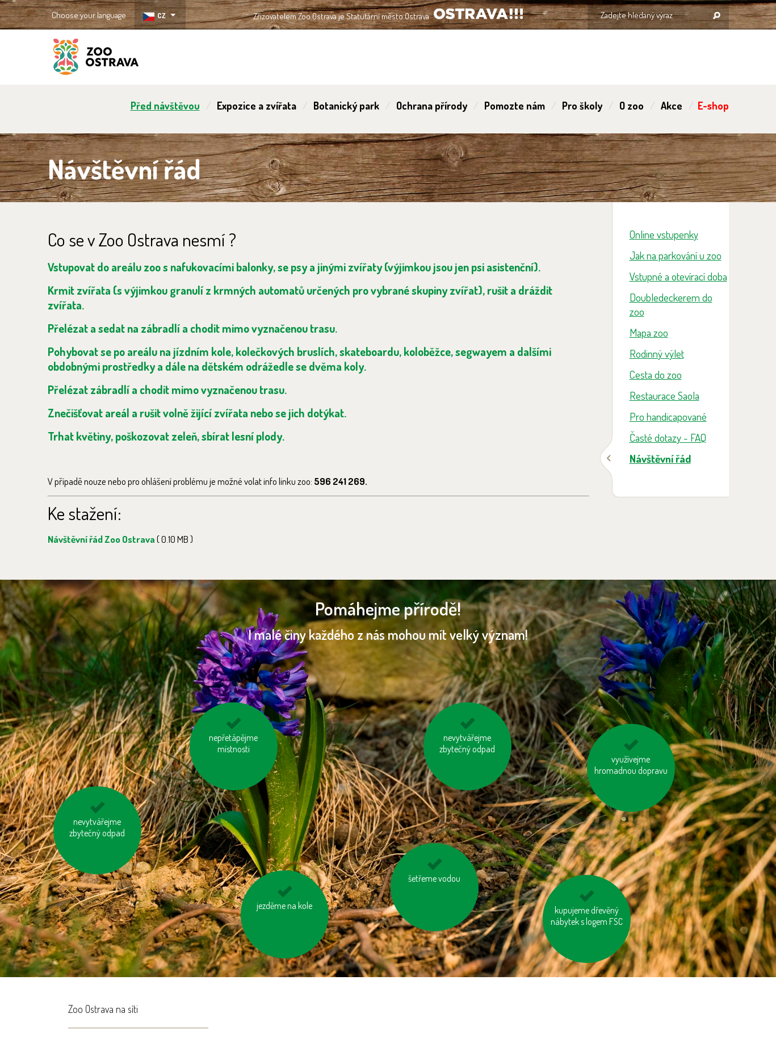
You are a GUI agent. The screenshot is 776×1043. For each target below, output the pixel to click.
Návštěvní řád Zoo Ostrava (120, 539)
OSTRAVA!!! (478, 14)
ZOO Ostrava (96, 58)
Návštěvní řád (660, 458)
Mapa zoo (649, 332)
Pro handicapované (668, 416)
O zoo (631, 105)
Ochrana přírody (431, 105)
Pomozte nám (514, 105)
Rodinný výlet (657, 353)
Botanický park (346, 105)
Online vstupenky (664, 234)
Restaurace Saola (664, 395)
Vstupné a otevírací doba (678, 276)
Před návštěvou (165, 105)
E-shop (713, 105)
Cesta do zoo (656, 374)
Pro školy (582, 105)
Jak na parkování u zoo (676, 255)
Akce (671, 105)
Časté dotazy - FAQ (668, 437)
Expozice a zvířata (256, 105)
